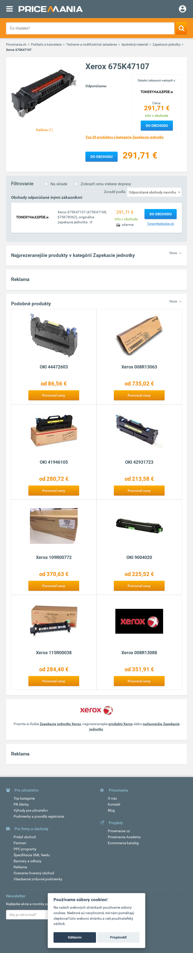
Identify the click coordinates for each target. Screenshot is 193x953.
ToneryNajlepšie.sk (160, 224)
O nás (112, 798)
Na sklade (59, 184)
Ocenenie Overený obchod (34, 873)
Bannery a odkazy (27, 861)
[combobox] (154, 192)
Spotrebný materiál (134, 44)
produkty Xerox (121, 724)
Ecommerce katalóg (123, 843)
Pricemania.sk (16, 44)
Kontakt (114, 804)
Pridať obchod (25, 837)
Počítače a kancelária (46, 44)
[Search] (181, 28)
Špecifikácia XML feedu (32, 855)
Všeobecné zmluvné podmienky (38, 879)
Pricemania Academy (124, 837)
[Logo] (156, 91)
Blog (111, 810)
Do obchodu (157, 126)
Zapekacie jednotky (166, 44)
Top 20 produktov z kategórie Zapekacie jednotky (124, 137)
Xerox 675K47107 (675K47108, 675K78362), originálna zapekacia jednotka (82, 217)
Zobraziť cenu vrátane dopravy (106, 184)
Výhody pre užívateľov (31, 810)
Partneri (20, 843)
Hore (173, 253)
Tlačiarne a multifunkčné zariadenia (91, 44)
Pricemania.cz (119, 831)
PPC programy (25, 849)
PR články (21, 804)
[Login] (182, 10)
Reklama (20, 867)
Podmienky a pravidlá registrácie (39, 816)
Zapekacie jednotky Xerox (60, 724)
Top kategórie (24, 798)
